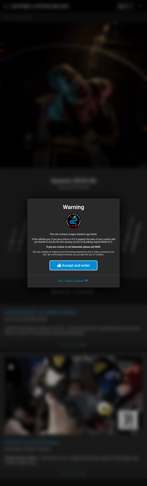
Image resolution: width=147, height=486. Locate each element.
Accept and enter (73, 265)
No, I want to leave (73, 280)
